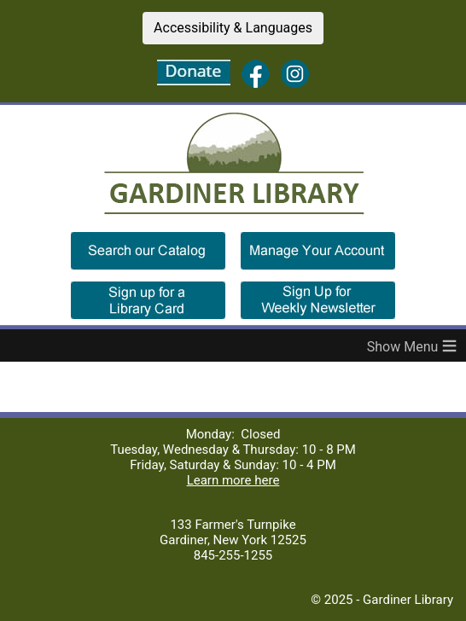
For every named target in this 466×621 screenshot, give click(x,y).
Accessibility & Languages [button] (233, 28)
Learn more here (233, 480)
